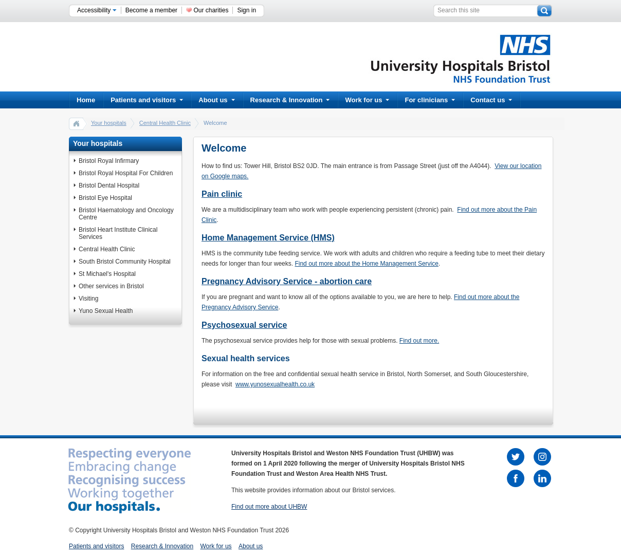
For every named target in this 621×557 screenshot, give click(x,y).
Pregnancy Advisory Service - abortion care (287, 281)
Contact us (491, 100)
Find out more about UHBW (269, 506)
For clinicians (430, 100)
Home (86, 100)
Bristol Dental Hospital (109, 185)
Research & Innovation (290, 100)
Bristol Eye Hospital (105, 197)
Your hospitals (108, 123)
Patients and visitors (147, 100)
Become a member (151, 10)
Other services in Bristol (111, 286)
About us (216, 100)
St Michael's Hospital (107, 273)
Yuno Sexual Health (106, 310)
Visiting (88, 298)
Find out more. (419, 340)
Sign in (246, 10)
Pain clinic (222, 194)
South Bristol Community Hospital (125, 261)
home (76, 123)
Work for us (367, 100)
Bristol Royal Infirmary (109, 160)
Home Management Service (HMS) (268, 237)
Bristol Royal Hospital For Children (126, 173)
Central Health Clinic (165, 123)
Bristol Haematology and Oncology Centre (126, 214)
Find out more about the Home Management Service (366, 263)
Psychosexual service (244, 325)
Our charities (210, 10)
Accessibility (97, 10)
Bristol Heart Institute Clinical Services (118, 233)
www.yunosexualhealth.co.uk (275, 384)
